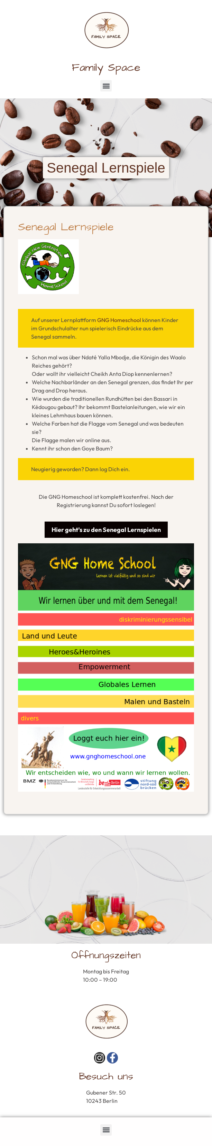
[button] (106, 85)
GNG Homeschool (119, 320)
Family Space (106, 67)
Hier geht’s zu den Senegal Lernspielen (106, 530)
